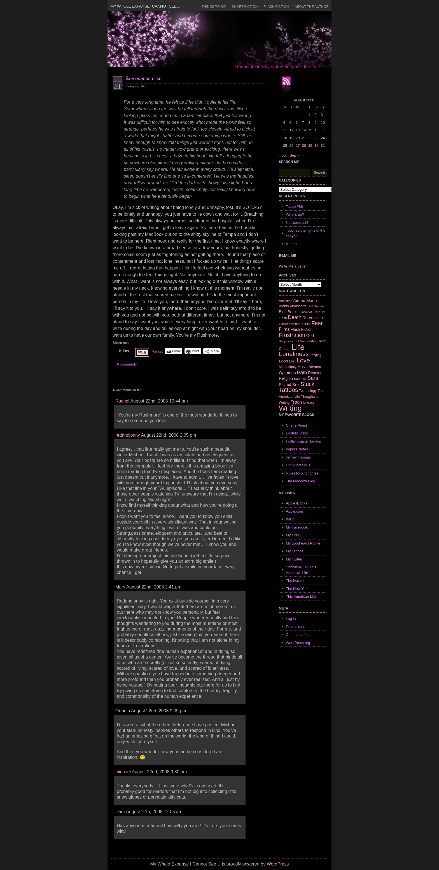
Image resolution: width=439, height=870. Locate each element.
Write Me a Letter (293, 266)
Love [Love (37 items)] (303, 360)
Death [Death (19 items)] (294, 317)
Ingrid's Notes (297, 449)
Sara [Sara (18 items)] (313, 378)
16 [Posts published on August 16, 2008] (316, 130)
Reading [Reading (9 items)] (315, 373)
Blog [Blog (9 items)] (283, 312)
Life (142, 86)
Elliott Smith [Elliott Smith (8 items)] (288, 324)
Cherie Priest (296, 425)
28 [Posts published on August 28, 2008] (304, 145)
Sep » (294, 155)
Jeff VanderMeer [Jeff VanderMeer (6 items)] (306, 341)
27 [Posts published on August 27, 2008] (298, 145)
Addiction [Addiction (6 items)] (285, 301)
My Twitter (294, 559)
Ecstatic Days (297, 433)
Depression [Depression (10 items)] (312, 317)
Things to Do (214, 7)
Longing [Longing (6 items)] (315, 355)
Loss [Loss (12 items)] (283, 361)
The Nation (295, 580)
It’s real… (293, 244)
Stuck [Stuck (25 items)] (307, 384)
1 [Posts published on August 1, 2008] (309, 115)
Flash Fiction (276, 7)
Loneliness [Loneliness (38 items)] (294, 353)
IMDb (290, 519)
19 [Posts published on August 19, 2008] (291, 138)
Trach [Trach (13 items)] (296, 402)
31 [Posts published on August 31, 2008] (323, 145)
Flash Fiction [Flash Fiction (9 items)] (301, 329)
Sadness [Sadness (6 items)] (300, 378)
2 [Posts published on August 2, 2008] (315, 115)
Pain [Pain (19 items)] (302, 372)
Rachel (122, 401)
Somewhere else (143, 78)
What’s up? (295, 214)
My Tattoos (294, 551)
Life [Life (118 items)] (298, 347)
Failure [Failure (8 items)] (304, 324)
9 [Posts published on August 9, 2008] (315, 122)
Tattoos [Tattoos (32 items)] (288, 390)
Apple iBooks (296, 503)
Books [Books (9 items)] (293, 312)
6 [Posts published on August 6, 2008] (297, 122)
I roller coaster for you (303, 441)
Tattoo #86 (294, 206)
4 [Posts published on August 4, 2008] (284, 122)
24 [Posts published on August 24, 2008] (323, 138)
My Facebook (297, 527)
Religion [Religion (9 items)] (286, 378)
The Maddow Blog (300, 481)
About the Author (312, 7)
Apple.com (294, 511)
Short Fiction (245, 7)
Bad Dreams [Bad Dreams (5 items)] (316, 306)
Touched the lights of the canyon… (305, 233)
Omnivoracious (298, 465)
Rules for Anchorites (302, 473)
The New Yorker (299, 589)
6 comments (127, 364)
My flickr (292, 535)
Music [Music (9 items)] (302, 366)
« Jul (282, 155)
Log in (291, 619)
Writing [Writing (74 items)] (290, 408)
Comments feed (299, 634)
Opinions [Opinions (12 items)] (287, 372)
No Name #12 (297, 222)
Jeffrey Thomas (298, 457)
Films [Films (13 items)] (284, 329)
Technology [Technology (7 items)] (308, 391)
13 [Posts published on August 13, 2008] (298, 130)
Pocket (157, 351)
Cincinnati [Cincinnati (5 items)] (305, 312)
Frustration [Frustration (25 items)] (292, 335)
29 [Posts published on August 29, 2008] (310, 145)
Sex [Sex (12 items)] (296, 384)
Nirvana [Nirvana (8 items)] (315, 367)
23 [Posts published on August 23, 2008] (316, 138)
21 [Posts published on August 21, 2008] (304, 138)
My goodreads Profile (303, 543)
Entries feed (295, 627)
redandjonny (127, 435)
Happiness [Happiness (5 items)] (286, 341)
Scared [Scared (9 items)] (285, 384)
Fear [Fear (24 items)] (317, 323)
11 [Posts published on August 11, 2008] (285, 130)
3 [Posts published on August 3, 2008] (322, 115)
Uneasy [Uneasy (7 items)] (309, 402)
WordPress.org (298, 643)
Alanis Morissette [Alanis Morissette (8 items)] (293, 306)
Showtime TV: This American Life (301, 570)
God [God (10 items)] (310, 335)
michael (123, 771)
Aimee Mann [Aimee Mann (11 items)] (305, 300)
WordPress (278, 864)
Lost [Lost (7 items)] (292, 361)
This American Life (301, 596)
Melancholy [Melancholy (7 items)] (287, 367)
